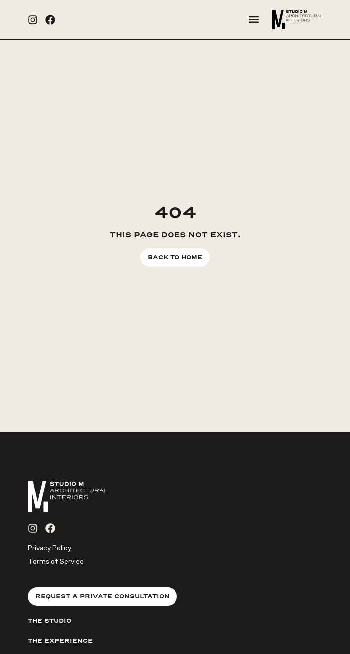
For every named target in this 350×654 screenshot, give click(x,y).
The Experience (60, 640)
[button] (254, 19)
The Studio (49, 620)
